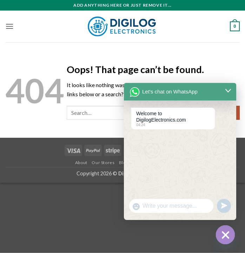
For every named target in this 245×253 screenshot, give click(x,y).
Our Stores (103, 162)
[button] (9, 26)
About (81, 162)
